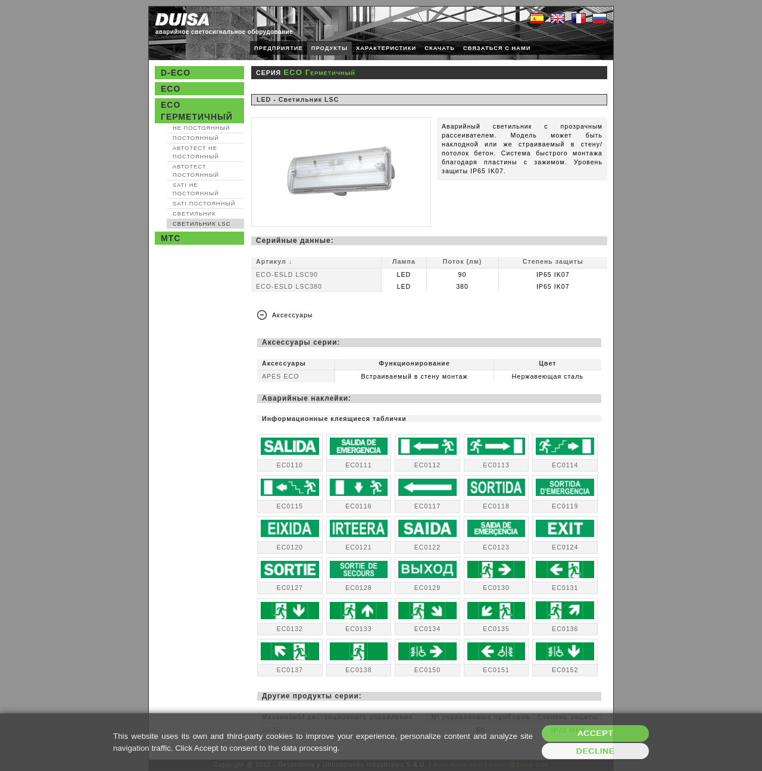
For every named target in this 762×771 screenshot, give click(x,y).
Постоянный (196, 138)
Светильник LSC (201, 224)
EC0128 (358, 587)
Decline (595, 751)
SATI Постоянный (204, 204)
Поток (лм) (462, 261)
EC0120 (290, 547)
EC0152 (565, 669)
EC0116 (358, 506)
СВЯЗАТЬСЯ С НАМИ (497, 48)
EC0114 (565, 465)
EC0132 (290, 628)
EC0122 (427, 547)
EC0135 (496, 628)
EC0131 (565, 587)
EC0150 (427, 669)
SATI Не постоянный (196, 189)
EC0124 (565, 547)
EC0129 (427, 587)
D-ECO (175, 72)
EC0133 (358, 628)
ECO (170, 88)
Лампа (404, 261)
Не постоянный (201, 128)
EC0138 (358, 669)
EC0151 (496, 669)
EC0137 (290, 669)
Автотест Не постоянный (196, 152)
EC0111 (358, 465)
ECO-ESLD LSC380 (289, 286)
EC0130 (496, 587)
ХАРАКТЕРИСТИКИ (386, 48)
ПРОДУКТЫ (329, 48)
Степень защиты (553, 261)
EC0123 (496, 547)
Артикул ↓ (274, 261)
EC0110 (290, 465)
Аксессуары (292, 315)
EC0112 (427, 465)
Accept (595, 733)
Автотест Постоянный (196, 171)
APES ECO (280, 376)
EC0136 (565, 628)
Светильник (194, 214)
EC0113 (496, 465)
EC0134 (427, 628)
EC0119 (565, 506)
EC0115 (290, 506)
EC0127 (290, 587)
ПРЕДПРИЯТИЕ (278, 48)
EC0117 (427, 506)
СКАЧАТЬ (439, 48)
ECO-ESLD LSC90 (287, 274)
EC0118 (496, 506)
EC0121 (358, 547)
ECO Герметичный (197, 110)
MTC (170, 238)
